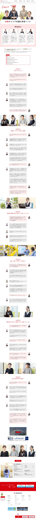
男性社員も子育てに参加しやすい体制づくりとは (12, 62)
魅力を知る (18, 471)
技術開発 (16, 500)
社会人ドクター (16, 502)
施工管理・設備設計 (17, 499)
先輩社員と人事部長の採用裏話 (18, 503)
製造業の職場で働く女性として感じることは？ (12, 59)
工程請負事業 (9, 502)
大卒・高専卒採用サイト (18, 464)
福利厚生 (29, 474)
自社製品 (9, 503)
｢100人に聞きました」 (18, 474)
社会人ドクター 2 (23, 499)
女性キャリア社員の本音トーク (18, 504)
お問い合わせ (18, 516)
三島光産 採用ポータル (18, 469)
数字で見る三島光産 (29, 471)
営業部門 (16, 501)
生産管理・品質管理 (17, 498)
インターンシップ (30, 498)
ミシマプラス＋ (16, 505)
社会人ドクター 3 (23, 500)
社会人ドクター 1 (23, 498)
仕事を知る (15, 465)
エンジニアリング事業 (10, 504)
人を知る (26, 465)
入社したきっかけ (9, 56)
